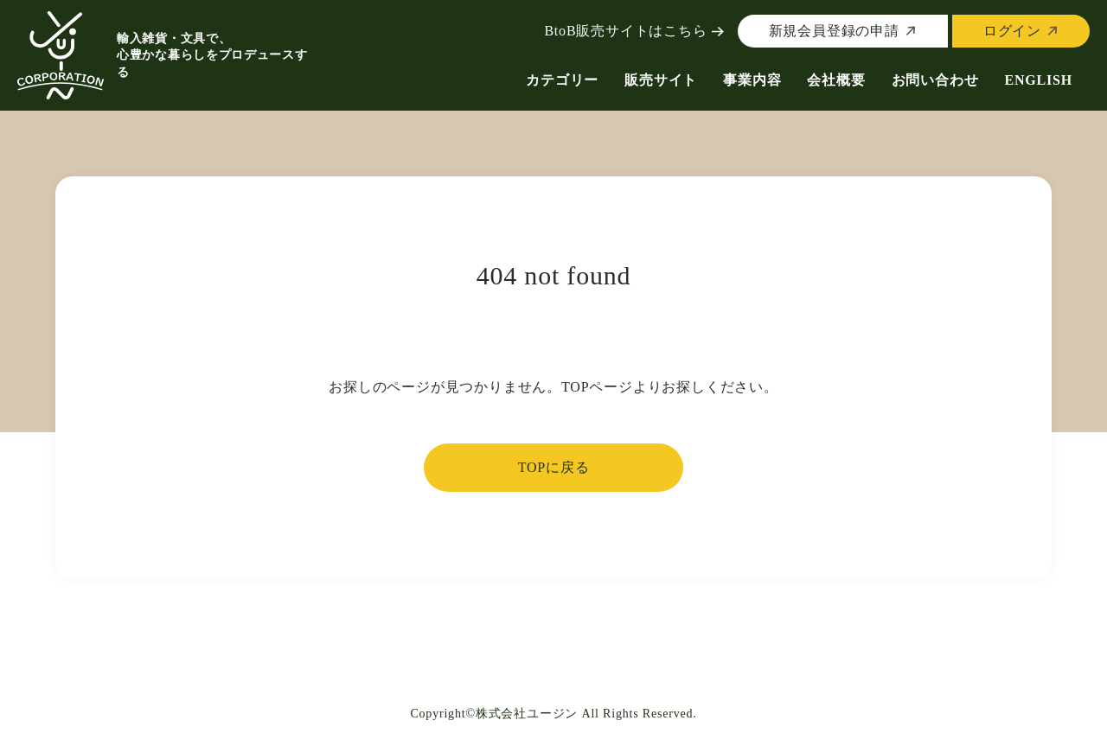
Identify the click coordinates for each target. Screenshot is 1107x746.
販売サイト (660, 80)
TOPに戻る (554, 467)
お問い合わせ (935, 80)
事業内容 (752, 80)
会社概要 (836, 80)
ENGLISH (1038, 80)
